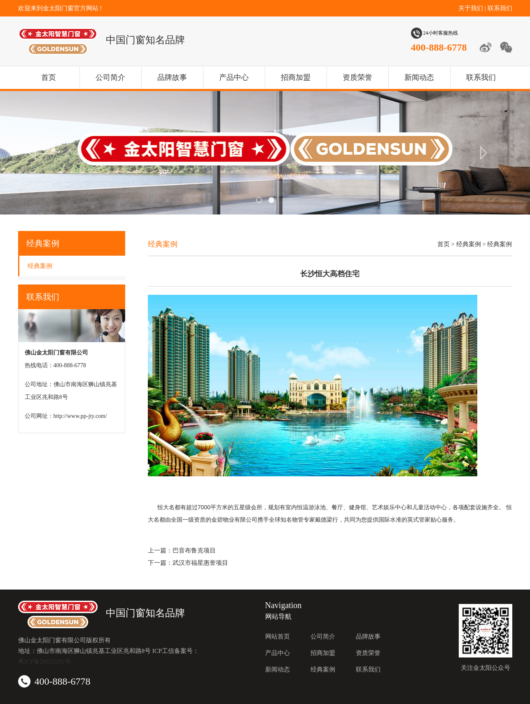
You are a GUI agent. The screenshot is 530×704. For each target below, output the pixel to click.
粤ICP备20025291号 (44, 661)
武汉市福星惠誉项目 (200, 562)
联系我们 (500, 8)
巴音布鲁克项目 (194, 550)
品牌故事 (172, 77)
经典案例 (40, 266)
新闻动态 (419, 77)
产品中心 (234, 77)
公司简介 (110, 77)
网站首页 (277, 636)
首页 (48, 77)
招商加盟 (296, 77)
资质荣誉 (357, 77)
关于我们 (470, 8)
